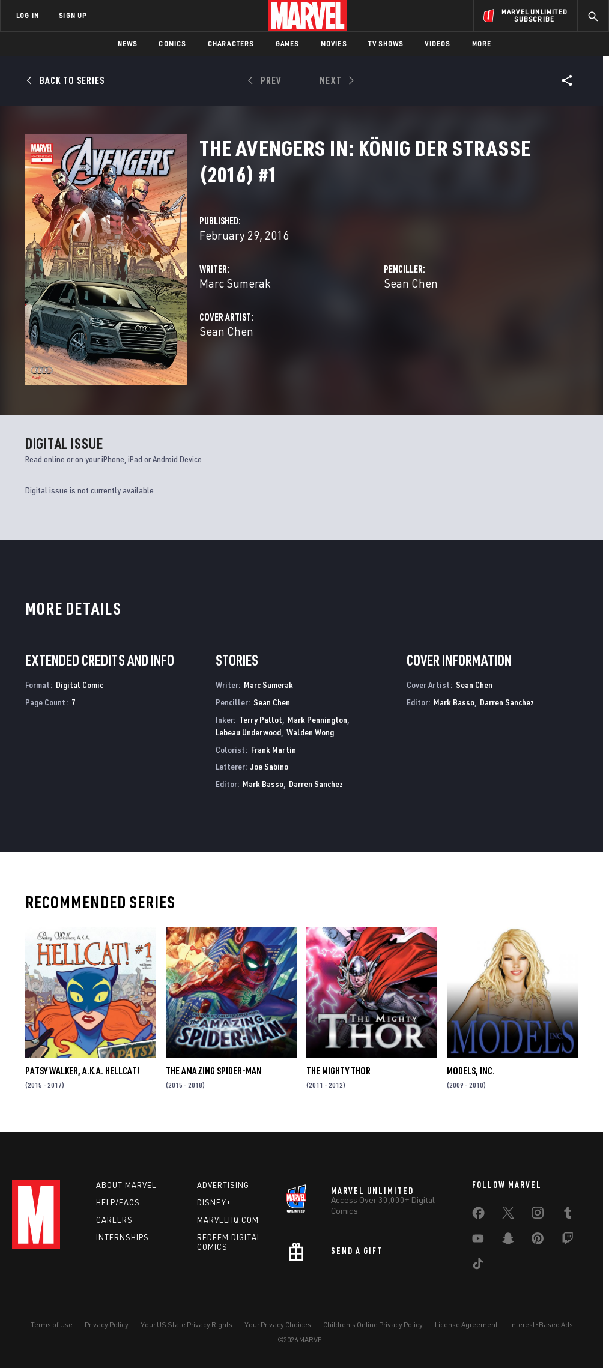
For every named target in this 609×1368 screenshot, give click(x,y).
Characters (231, 43)
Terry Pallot (260, 719)
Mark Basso (263, 784)
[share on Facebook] (478, 1216)
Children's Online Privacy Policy (373, 1324)
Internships (122, 1237)
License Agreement (466, 1324)
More (482, 43)
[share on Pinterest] (538, 1241)
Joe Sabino (269, 766)
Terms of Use (52, 1324)
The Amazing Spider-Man (214, 1071)
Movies (334, 43)
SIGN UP (72, 15)
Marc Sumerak (234, 283)
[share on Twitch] (568, 1241)
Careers (114, 1220)
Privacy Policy (107, 1324)
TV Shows (386, 43)
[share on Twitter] (508, 1215)
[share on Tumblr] (568, 1215)
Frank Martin (273, 749)
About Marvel (126, 1185)
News (128, 43)
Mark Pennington (317, 719)
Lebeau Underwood (248, 732)
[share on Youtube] (478, 1241)
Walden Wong (310, 732)
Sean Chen (411, 283)
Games (287, 43)
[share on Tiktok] (478, 1266)
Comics (172, 43)
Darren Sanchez (316, 784)
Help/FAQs (118, 1202)
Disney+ (214, 1202)
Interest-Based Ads (541, 1324)
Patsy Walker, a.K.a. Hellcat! (82, 1071)
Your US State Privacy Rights (186, 1324)
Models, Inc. (471, 1071)
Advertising (223, 1185)
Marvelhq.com (228, 1220)
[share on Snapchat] (508, 1241)
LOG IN (27, 15)
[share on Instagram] (538, 1215)
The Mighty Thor (338, 1071)
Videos (437, 43)
